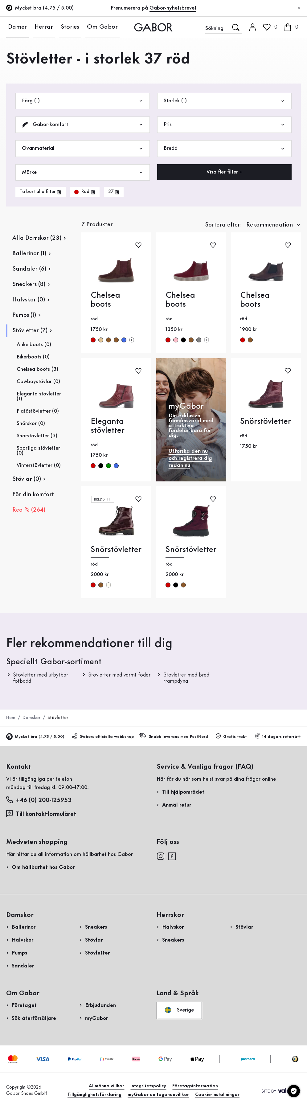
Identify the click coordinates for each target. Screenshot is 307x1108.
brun (108, 339)
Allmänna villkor (106, 1086)
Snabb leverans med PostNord (174, 736)
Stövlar (94, 940)
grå (198, 339)
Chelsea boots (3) (37, 369)
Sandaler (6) (29, 269)
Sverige (179, 1010)
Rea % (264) (28, 510)
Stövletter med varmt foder (119, 675)
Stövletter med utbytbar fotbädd (40, 678)
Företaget (24, 1005)
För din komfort (33, 494)
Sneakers (96, 927)
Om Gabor (81, 27)
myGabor (96, 1018)
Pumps (19, 953)
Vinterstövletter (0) (39, 465)
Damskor (31, 718)
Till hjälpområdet (183, 792)
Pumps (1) (24, 315)
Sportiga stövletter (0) (38, 451)
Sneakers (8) (28, 284)
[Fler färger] (131, 339)
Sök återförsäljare (34, 1018)
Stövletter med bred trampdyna (186, 678)
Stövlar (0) (26, 479)
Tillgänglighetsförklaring (94, 1095)
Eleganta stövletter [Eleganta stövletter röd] (108, 426)
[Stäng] (298, 8)
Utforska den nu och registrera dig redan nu (190, 458)
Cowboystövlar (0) (38, 381)
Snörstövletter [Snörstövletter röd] (265, 421)
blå (123, 339)
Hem (10, 718)
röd (93, 339)
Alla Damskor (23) (36, 238)
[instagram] (160, 855)
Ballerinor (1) (29, 253)
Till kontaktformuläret (41, 813)
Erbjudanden (100, 1005)
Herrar (34, 27)
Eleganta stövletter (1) (39, 396)
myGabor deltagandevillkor (158, 1095)
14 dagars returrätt (278, 736)
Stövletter (97, 953)
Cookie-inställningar (217, 1095)
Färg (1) (82, 101)
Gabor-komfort (82, 124)
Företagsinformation (195, 1086)
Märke (82, 172)
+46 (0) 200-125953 (39, 799)
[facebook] (172, 855)
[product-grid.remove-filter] (85, 192)
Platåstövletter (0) (38, 411)
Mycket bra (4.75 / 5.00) (35, 736)
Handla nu (282, 176)
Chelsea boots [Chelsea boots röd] (105, 300)
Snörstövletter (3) (37, 435)
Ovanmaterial (82, 148)
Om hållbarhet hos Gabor (43, 867)
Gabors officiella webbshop (103, 736)
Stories (55, 27)
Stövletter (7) (29, 330)
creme (108, 585)
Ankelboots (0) (34, 344)
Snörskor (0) (31, 423)
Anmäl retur (176, 805)
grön (108, 465)
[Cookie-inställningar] (294, 1091)
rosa (175, 339)
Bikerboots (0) (33, 356)
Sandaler (23, 965)
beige (100, 339)
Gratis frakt (231, 736)
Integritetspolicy (148, 1086)
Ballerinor (23, 927)
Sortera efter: (223, 225)
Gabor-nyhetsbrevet (172, 8)
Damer (14, 27)
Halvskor (22, 940)
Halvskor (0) (28, 300)
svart (183, 339)
